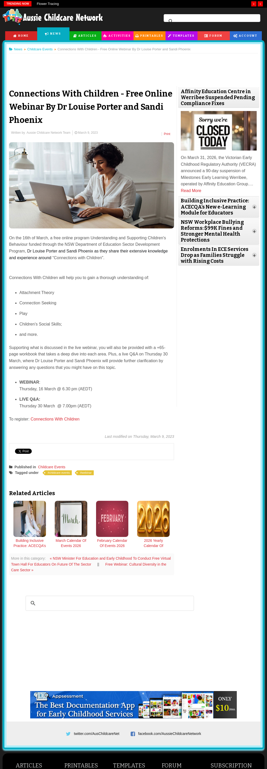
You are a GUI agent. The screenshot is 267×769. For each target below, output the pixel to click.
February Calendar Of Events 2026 (112, 543)
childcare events (59, 472)
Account (248, 35)
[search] (211, 21)
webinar (87, 472)
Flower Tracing (48, 4)
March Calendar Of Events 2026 (71, 543)
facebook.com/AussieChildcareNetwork (169, 734)
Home (23, 35)
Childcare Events (51, 467)
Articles (87, 35)
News (55, 33)
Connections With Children (55, 419)
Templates (183, 35)
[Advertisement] (133, 66)
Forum (215, 35)
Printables (151, 35)
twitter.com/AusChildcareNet (96, 734)
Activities (119, 35)
